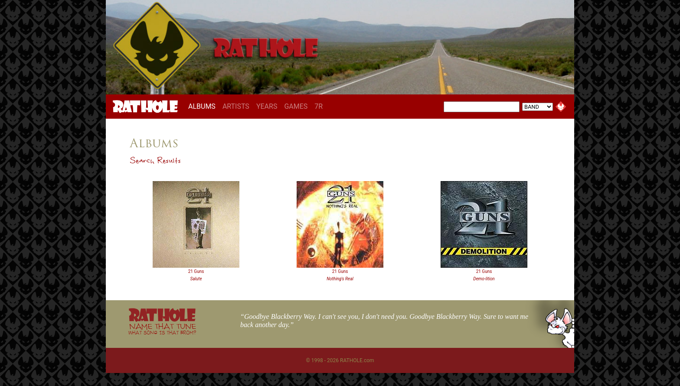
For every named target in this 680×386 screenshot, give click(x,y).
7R (318, 106)
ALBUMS (203, 106)
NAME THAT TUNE (162, 328)
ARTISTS (235, 106)
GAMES (295, 106)
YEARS (267, 106)
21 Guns (196, 271)
